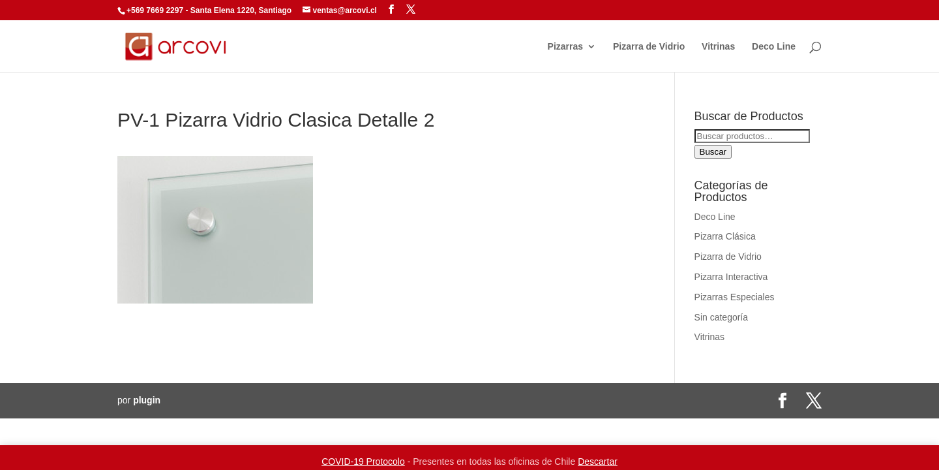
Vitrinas (718, 47)
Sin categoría (721, 317)
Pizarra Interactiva (731, 277)
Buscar (713, 152)
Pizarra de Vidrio (649, 47)
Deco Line (774, 47)
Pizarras (565, 47)
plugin (146, 400)
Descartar (598, 461)
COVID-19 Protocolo (363, 461)
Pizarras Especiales (734, 297)
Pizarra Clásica (725, 236)
